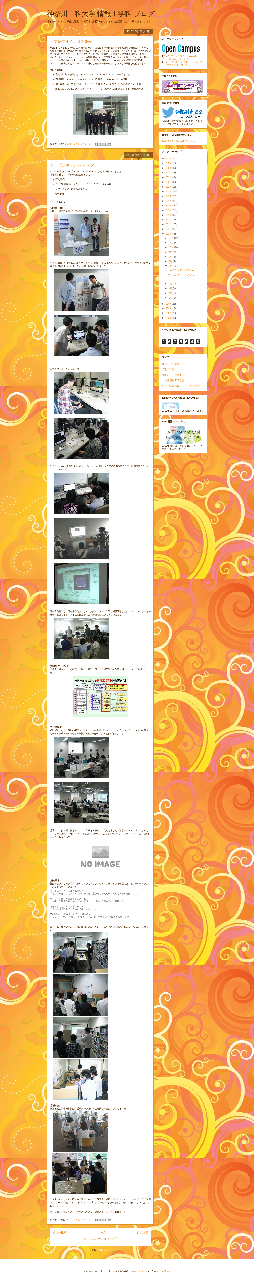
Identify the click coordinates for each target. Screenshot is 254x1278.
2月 (170, 293)
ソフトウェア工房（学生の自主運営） (182, 385)
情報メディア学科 (171, 374)
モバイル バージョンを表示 (100, 1238)
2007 (168, 313)
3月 (170, 288)
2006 (168, 317)
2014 (168, 215)
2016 (168, 205)
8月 (170, 256)
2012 (168, 224)
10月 (171, 247)
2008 (168, 308)
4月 (170, 283)
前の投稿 (142, 1232)
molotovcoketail (137, 1271)
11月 (171, 242)
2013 (168, 219)
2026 (168, 158)
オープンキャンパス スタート (76, 165)
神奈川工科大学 (170, 363)
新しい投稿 (59, 1232)
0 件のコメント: (82, 143)
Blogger (168, 1271)
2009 (168, 303)
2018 (168, 196)
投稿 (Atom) (103, 1250)
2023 (168, 172)
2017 (168, 200)
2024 (168, 168)
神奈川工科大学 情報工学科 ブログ (101, 13)
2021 (168, 182)
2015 (168, 210)
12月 (171, 238)
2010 (168, 233)
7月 (170, 261)
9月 (170, 251)
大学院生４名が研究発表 (71, 41)
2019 (168, 191)
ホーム (102, 1232)
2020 (168, 186)
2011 (168, 229)
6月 (170, 266)
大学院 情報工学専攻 (173, 380)
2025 (168, 163)
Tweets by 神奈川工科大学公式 (178, 140)
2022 (168, 177)
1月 (170, 297)
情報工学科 (168, 369)
